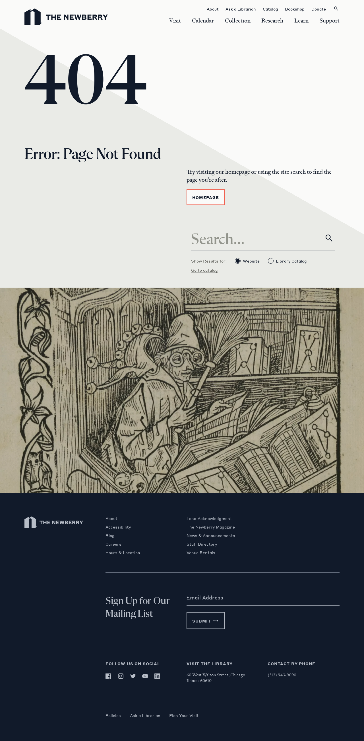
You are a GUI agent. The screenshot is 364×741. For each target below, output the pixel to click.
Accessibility (118, 526)
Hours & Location (123, 552)
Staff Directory (202, 543)
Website (247, 261)
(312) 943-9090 (282, 674)
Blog (110, 535)
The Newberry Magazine (211, 526)
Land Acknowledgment (209, 518)
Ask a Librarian (145, 715)
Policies (113, 715)
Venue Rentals (201, 552)
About (111, 518)
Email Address (204, 597)
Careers (113, 543)
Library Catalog (287, 261)
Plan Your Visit (184, 715)
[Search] (263, 238)
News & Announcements (211, 535)
